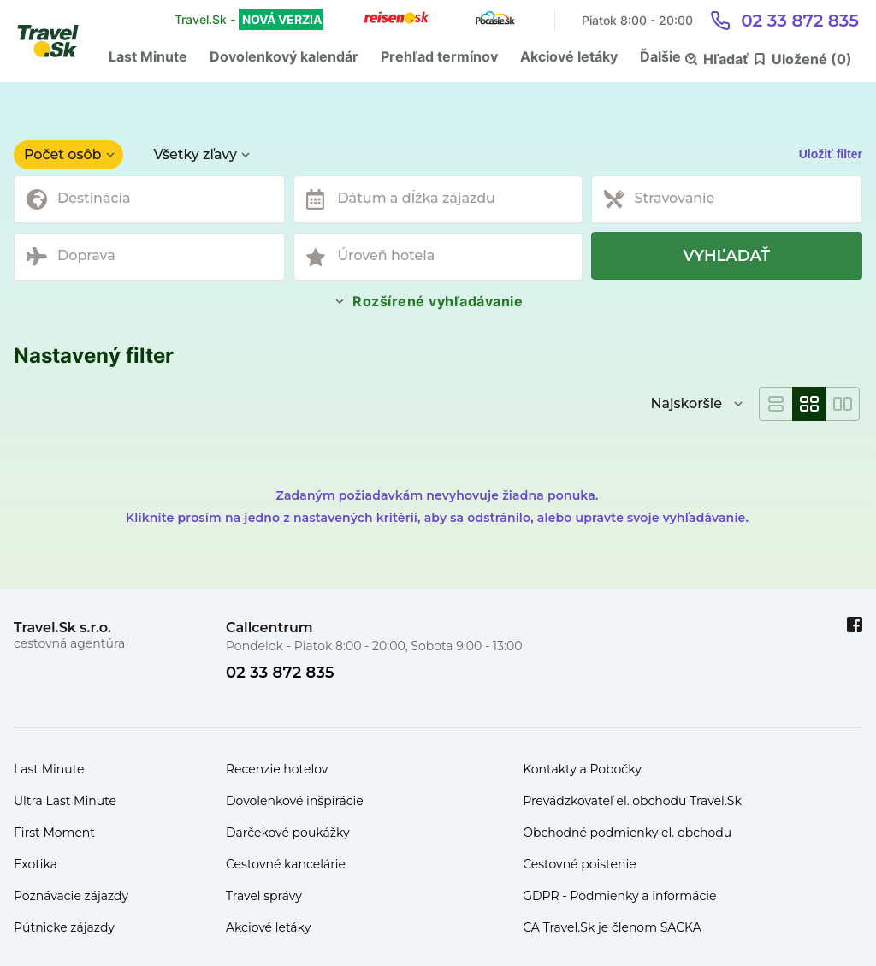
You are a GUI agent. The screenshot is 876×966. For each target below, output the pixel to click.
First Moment (54, 832)
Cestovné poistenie (579, 864)
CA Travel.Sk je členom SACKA (612, 927)
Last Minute (148, 56)
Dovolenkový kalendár (284, 56)
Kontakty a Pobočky (582, 769)
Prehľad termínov (439, 56)
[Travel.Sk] (57, 41)
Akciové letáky (569, 56)
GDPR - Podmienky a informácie (619, 896)
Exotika (35, 864)
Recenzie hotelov (277, 769)
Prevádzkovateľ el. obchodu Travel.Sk (632, 801)
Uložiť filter (830, 154)
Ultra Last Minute (65, 801)
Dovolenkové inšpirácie (295, 801)
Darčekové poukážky (288, 832)
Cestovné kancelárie (286, 864)
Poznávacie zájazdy (71, 896)
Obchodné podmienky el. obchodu (627, 832)
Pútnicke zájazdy (64, 927)
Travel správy (264, 896)
